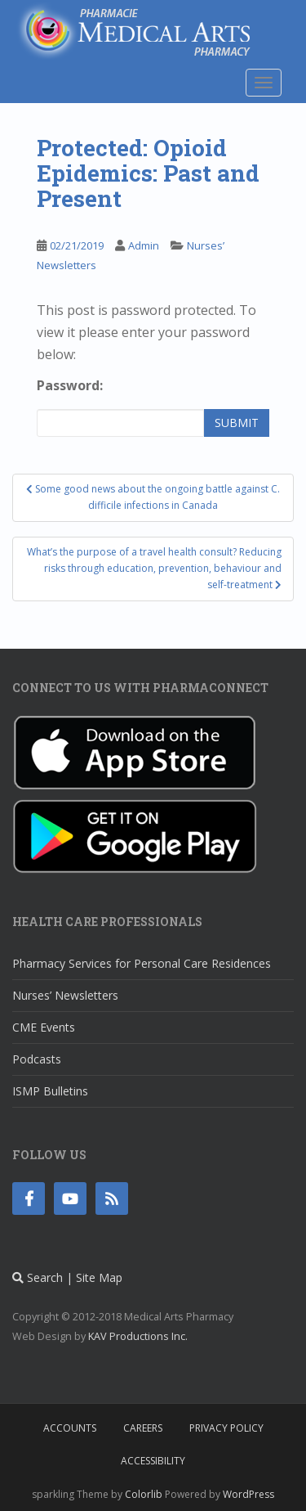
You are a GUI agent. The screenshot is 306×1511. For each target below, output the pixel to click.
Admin (143, 245)
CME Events (43, 1027)
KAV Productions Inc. (138, 1336)
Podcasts (36, 1059)
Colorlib (143, 1494)
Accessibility (153, 1461)
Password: (70, 385)
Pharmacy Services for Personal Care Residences (141, 963)
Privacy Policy (226, 1428)
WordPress (248, 1494)
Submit (237, 422)
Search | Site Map (67, 1277)
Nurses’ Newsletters (65, 995)
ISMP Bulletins (50, 1091)
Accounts (69, 1428)
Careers (142, 1428)
